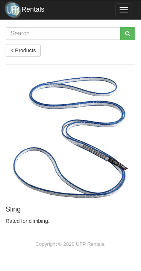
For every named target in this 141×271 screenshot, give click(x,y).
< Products (23, 50)
